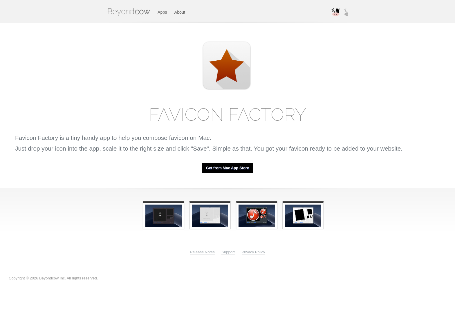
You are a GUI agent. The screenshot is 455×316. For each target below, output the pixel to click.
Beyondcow (129, 11)
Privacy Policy (253, 252)
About (179, 12)
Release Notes (202, 252)
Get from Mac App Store (227, 168)
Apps (162, 12)
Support (228, 252)
